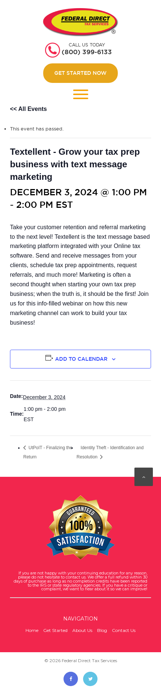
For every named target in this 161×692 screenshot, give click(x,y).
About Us (82, 630)
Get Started (55, 630)
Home (31, 630)
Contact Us (124, 630)
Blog (102, 630)
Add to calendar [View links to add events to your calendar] (81, 359)
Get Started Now (80, 73)
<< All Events (28, 109)
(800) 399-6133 (87, 52)
